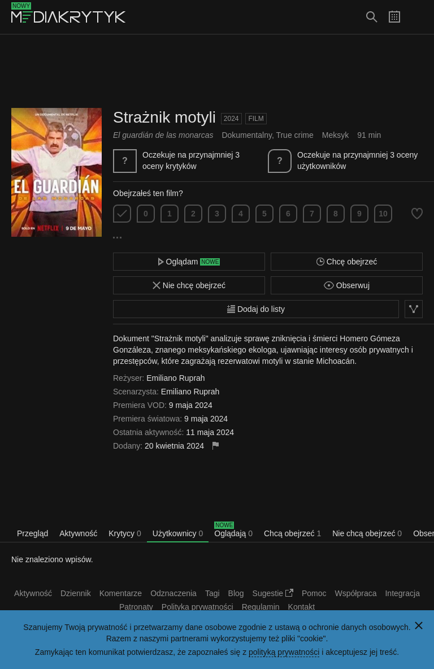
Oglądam (189, 261)
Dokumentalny (246, 135)
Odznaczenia (173, 593)
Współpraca (356, 593)
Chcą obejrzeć (292, 533)
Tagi (212, 593)
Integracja (402, 593)
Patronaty (136, 606)
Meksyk (335, 135)
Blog (236, 593)
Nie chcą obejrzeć (367, 533)
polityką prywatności (284, 652)
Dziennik (75, 593)
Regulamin (261, 606)
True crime (294, 135)
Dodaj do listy (256, 309)
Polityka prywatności (197, 606)
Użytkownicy (178, 533)
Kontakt (301, 606)
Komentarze (120, 593)
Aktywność (78, 533)
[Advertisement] (217, 71)
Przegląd (32, 533)
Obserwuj (347, 285)
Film (255, 119)
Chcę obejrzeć (346, 261)
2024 (231, 119)
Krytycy (124, 533)
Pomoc (314, 593)
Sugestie (273, 593)
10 (383, 213)
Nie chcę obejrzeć (189, 285)
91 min (369, 135)
